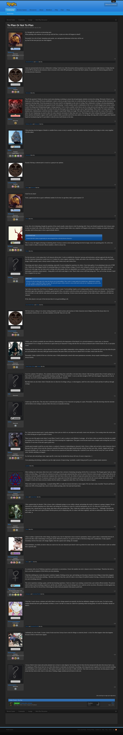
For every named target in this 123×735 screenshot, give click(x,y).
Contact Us (98, 729)
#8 (115, 301)
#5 (115, 184)
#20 (115, 687)
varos (9, 422)
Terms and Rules (82, 729)
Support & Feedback (32, 704)
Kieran (10, 452)
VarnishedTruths (29, 61)
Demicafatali (11, 652)
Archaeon (28, 594)
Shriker (27, 124)
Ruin (9, 524)
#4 (115, 152)
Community (10, 10)
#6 (115, 215)
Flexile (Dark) (9, 729)
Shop (68, 10)
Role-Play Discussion (19, 27)
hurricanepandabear (14, 621)
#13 (115, 462)
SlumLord (31, 27)
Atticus (10, 119)
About (41, 10)
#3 (115, 121)
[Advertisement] (101, 43)
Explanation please (26, 703)
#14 (115, 494)
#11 (115, 396)
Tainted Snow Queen (14, 492)
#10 (115, 363)
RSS (116, 729)
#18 (115, 623)
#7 (115, 248)
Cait (27, 304)
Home (110, 729)
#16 (115, 558)
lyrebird (10, 246)
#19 (115, 654)
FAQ (56, 10)
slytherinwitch (12, 685)
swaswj (10, 277)
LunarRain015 (12, 88)
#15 (115, 526)
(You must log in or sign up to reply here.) (106, 695)
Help (103, 729)
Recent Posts (10, 13)
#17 (115, 591)
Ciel (9, 394)
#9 (115, 333)
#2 (115, 90)
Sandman (11, 361)
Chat (62, 10)
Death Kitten (31, 304)
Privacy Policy (90, 729)
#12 (115, 423)
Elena (37, 61)
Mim (15, 704)
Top (113, 729)
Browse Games (22, 10)
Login (113, 1)
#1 (115, 58)
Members (49, 10)
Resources (33, 10)
